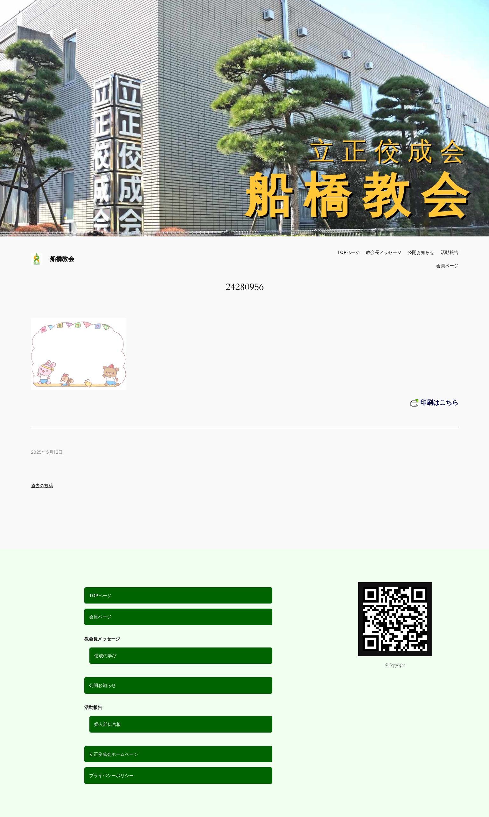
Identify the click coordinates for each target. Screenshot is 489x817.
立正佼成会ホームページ (113, 754)
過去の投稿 (42, 485)
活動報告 (449, 252)
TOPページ (100, 595)
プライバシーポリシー (111, 775)
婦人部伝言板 (107, 724)
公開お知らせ (102, 685)
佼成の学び (105, 655)
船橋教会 (62, 259)
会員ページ (100, 616)
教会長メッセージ (384, 252)
